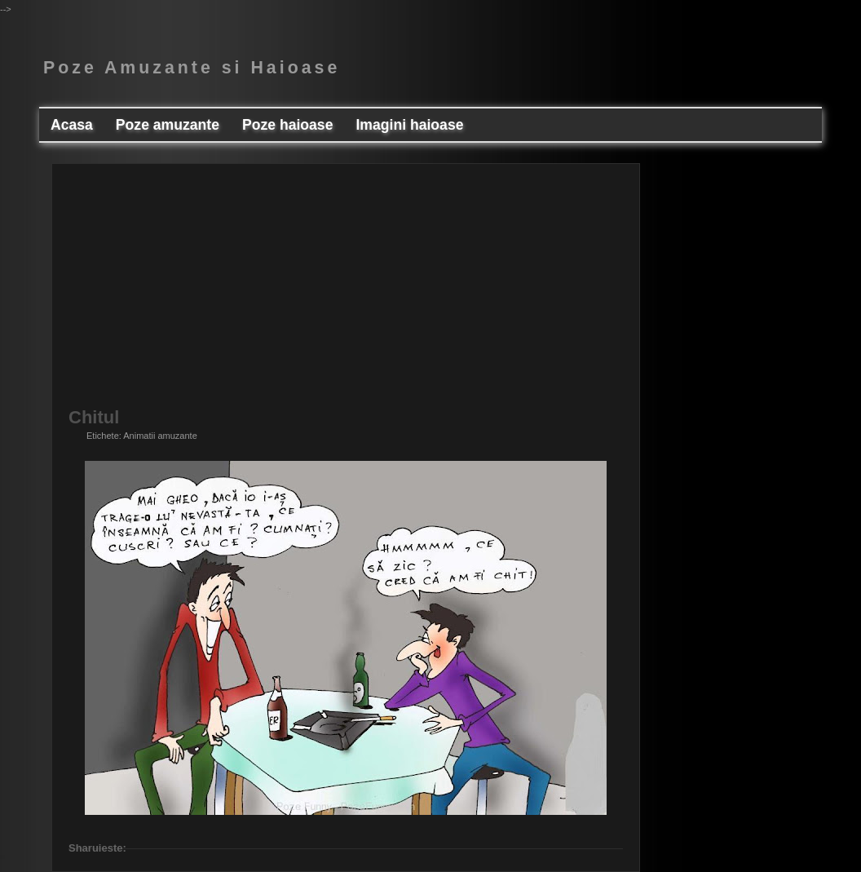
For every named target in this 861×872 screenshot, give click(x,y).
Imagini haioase (409, 125)
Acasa (72, 125)
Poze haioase (287, 125)
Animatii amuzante (160, 435)
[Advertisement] (345, 294)
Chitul (93, 418)
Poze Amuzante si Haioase (191, 67)
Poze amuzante (167, 125)
